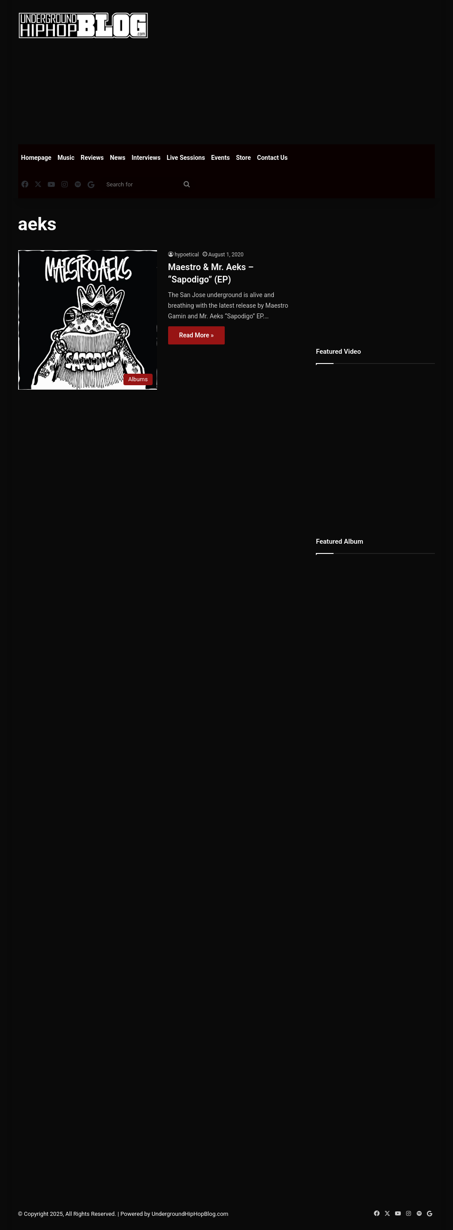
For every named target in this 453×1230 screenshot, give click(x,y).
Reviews (92, 157)
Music (66, 157)
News (118, 157)
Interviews (146, 157)
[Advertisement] (307, 71)
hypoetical (187, 254)
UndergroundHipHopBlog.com (190, 1214)
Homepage (36, 157)
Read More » (196, 335)
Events (220, 157)
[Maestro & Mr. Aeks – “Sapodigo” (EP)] (87, 319)
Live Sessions (186, 157)
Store (243, 157)
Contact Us (272, 157)
